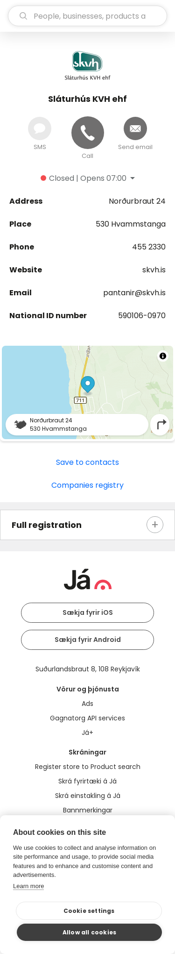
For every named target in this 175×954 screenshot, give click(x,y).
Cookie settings (89, 911)
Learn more (28, 886)
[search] (87, 16)
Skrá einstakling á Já (87, 795)
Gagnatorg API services (87, 718)
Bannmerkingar (87, 810)
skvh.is (154, 269)
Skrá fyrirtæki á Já (87, 781)
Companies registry (87, 485)
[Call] (87, 132)
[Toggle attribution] (162, 356)
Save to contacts (87, 462)
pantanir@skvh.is (134, 292)
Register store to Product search (87, 766)
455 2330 (149, 247)
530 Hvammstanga (131, 224)
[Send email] (135, 128)
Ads (87, 703)
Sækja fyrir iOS (88, 612)
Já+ (87, 732)
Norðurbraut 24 (137, 201)
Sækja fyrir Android (88, 639)
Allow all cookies (89, 932)
